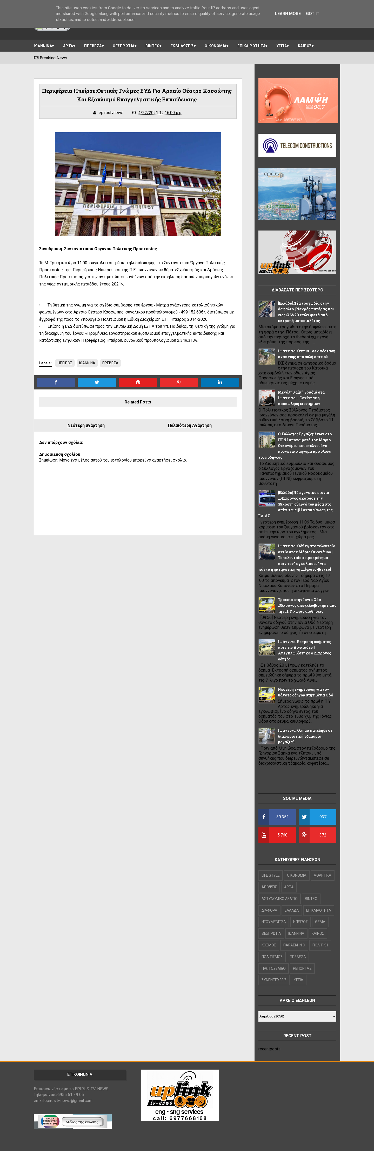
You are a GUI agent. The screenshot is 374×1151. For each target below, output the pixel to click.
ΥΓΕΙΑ (282, 46)
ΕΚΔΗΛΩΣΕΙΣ (182, 46)
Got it (312, 13)
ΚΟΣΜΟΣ (269, 945)
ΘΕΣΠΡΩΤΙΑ (124, 46)
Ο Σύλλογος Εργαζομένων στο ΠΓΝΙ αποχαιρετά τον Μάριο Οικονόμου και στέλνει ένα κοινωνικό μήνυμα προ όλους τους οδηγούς (295, 445)
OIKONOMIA (296, 875)
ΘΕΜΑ (320, 922)
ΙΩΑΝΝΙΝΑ (43, 46)
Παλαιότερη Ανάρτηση (190, 425)
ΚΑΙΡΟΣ (305, 46)
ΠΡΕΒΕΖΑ (93, 46)
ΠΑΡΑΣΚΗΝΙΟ (294, 945)
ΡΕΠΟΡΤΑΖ (302, 968)
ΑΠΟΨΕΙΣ (269, 887)
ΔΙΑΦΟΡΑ (269, 910)
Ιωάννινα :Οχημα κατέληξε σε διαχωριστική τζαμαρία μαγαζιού (305, 736)
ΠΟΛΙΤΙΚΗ (320, 945)
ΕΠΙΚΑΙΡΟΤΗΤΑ (251, 46)
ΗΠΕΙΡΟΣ (65, 363)
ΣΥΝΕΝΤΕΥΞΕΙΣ (274, 980)
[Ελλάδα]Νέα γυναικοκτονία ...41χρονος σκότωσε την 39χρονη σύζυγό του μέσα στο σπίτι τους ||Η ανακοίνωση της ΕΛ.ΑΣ (295, 504)
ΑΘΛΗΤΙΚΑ (322, 875)
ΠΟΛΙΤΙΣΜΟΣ (272, 957)
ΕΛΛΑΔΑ (292, 910)
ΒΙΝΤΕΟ (152, 46)
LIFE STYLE (271, 875)
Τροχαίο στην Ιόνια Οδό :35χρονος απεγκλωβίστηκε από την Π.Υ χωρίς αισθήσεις (307, 605)
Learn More (288, 13)
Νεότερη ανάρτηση (86, 425)
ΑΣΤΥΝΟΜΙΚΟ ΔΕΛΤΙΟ (280, 899)
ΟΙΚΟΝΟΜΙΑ (215, 46)
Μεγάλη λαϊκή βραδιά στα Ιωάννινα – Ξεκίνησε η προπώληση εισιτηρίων (301, 398)
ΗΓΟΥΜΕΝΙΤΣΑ (274, 922)
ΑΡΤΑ (68, 46)
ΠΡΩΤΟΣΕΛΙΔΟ (274, 968)
